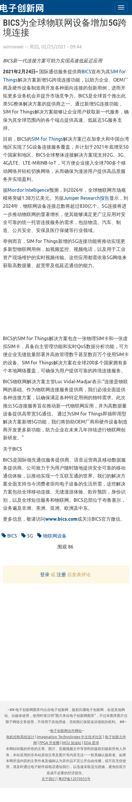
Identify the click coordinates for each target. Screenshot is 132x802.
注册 (61, 574)
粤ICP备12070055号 (74, 779)
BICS (9, 535)
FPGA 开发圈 (49, 743)
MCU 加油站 (71, 743)
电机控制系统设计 (20, 737)
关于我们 (49, 779)
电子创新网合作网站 (66, 731)
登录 (45, 574)
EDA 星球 (91, 743)
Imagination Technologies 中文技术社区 (69, 737)
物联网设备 (52, 535)
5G (27, 535)
